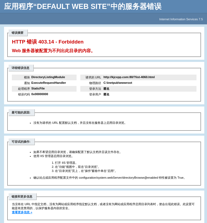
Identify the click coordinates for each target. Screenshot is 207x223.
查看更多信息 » (22, 212)
